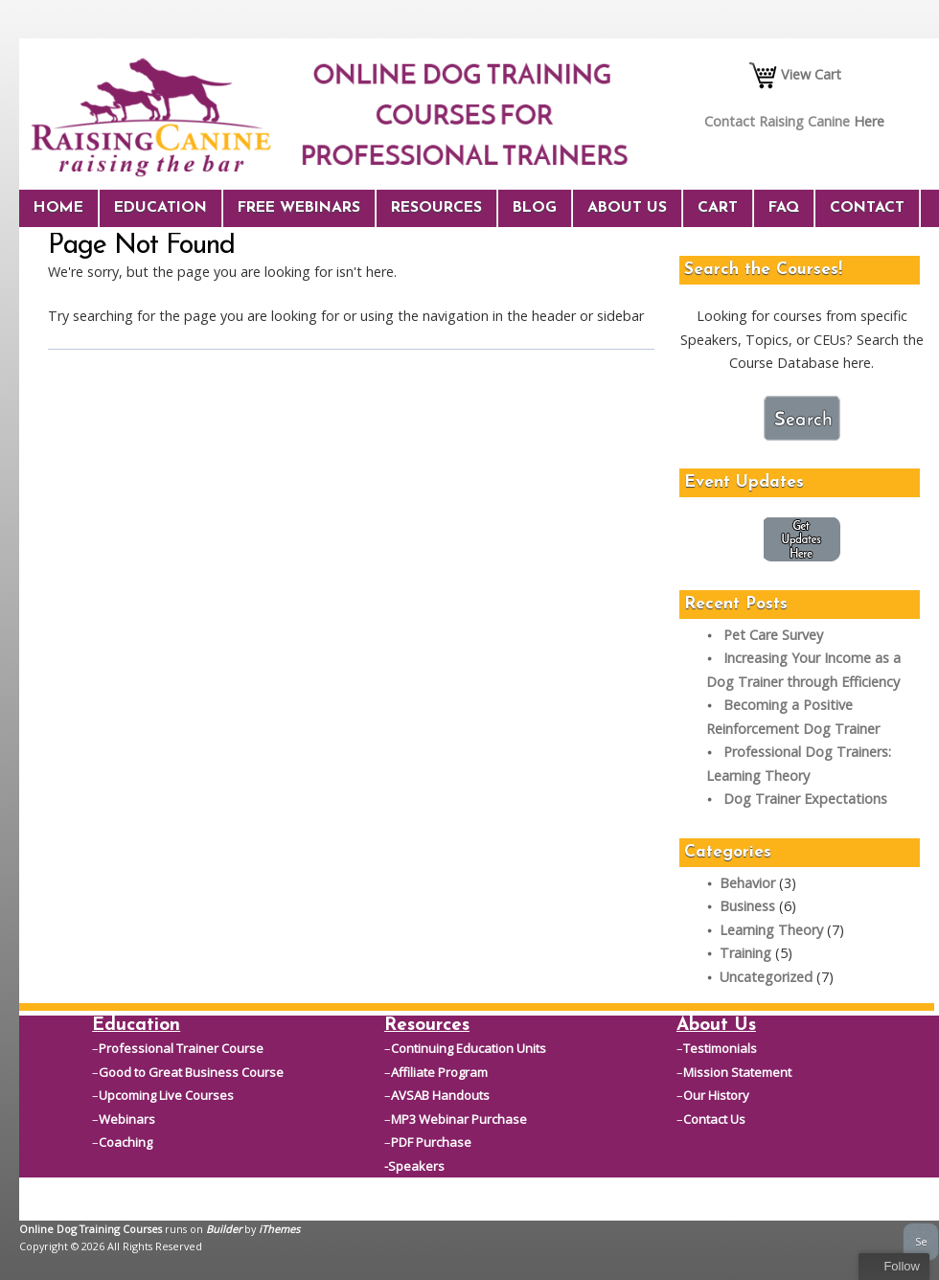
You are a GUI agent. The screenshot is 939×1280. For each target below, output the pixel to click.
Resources (436, 208)
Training (745, 953)
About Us (627, 208)
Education (160, 208)
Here (869, 121)
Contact (867, 208)
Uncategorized (766, 977)
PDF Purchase (431, 1142)
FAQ (783, 208)
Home (58, 208)
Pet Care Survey (773, 635)
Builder (223, 1229)
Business (747, 906)
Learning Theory (771, 930)
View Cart (794, 74)
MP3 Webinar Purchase (459, 1119)
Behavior (747, 883)
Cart (718, 208)
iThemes (279, 1229)
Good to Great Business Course (191, 1072)
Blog (535, 208)
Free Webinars (299, 208)
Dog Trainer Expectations (805, 798)
